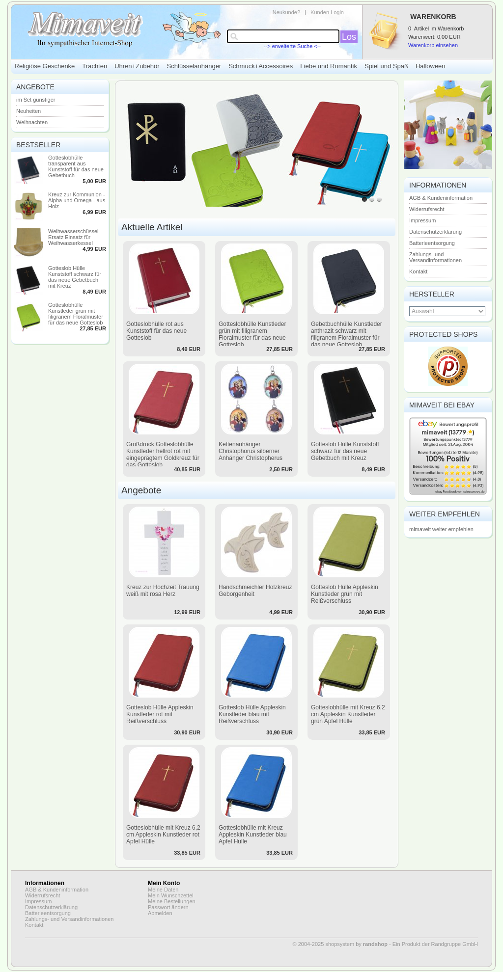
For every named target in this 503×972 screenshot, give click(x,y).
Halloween (431, 66)
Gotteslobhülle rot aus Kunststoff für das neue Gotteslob (156, 331)
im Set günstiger (35, 100)
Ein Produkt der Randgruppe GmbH (435, 944)
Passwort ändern (168, 907)
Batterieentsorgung (432, 243)
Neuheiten (28, 111)
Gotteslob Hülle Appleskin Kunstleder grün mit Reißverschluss (344, 594)
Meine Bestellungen (172, 901)
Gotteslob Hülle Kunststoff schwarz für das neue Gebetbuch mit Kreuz (74, 277)
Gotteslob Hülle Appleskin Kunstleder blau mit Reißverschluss (252, 714)
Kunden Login (327, 12)
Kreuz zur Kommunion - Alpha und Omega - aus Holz (76, 200)
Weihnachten (32, 122)
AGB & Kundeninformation (441, 198)
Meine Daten (163, 889)
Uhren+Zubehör (136, 66)
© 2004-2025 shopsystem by (340, 944)
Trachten (94, 66)
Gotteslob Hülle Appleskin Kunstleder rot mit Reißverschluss (160, 714)
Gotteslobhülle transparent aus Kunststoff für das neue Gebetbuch (76, 166)
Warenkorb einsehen (433, 45)
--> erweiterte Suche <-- (292, 46)
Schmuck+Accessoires (260, 66)
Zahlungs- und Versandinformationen (435, 257)
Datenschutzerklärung (435, 232)
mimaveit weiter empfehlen (441, 529)
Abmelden (160, 913)
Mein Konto (164, 883)
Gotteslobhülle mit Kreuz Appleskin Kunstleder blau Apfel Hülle (253, 834)
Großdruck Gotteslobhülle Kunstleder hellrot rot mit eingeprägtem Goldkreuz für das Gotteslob (162, 454)
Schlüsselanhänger (194, 66)
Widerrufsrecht (427, 209)
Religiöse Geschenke (45, 66)
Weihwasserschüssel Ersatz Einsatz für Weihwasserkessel (73, 237)
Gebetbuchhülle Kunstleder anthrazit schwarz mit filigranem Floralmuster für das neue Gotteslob (346, 334)
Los (349, 37)
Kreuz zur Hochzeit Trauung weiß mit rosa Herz (162, 590)
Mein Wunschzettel (171, 895)
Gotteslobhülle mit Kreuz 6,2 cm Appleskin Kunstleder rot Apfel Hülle (163, 834)
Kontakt (418, 271)
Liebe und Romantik (328, 66)
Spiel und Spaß (386, 66)
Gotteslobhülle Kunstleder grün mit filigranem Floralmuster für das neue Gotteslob (75, 313)
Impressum (422, 220)
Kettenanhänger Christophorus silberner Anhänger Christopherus (250, 451)
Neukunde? (286, 12)
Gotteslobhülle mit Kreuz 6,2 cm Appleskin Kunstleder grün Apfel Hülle (348, 714)
